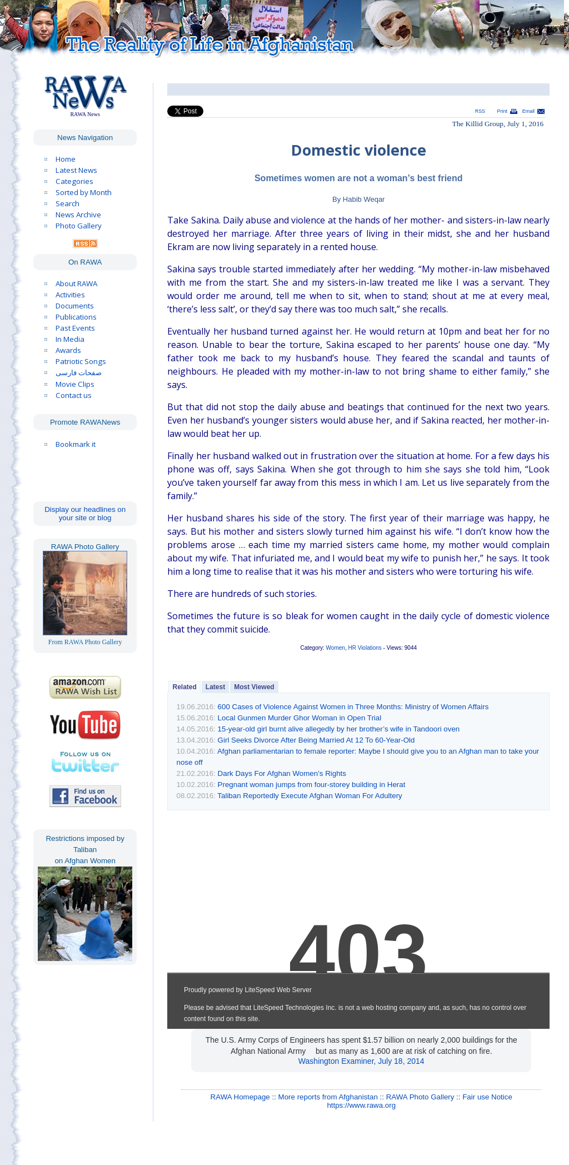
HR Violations (364, 648)
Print (502, 111)
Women (335, 648)
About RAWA (76, 283)
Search (67, 203)
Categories (74, 181)
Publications (76, 317)
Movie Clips (75, 384)
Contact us (74, 395)
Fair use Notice (487, 1097)
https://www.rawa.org (361, 1105)
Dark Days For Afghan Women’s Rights (282, 773)
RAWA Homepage (240, 1097)
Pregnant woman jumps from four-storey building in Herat (312, 784)
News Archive (78, 215)
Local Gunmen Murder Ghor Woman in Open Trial (300, 718)
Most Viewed (254, 687)
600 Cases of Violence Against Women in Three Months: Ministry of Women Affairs (353, 707)
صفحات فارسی (79, 373)
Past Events (75, 328)
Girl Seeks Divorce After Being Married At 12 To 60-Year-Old (316, 740)
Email (528, 111)
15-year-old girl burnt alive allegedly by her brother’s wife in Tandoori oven (339, 729)
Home (66, 159)
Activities (70, 295)
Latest (215, 687)
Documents (75, 306)
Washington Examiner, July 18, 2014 (361, 1061)
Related (184, 687)
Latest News (76, 170)
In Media (70, 339)
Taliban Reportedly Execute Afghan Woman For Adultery (309, 795)
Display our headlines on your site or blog (85, 513)
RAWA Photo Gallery (420, 1097)
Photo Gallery (79, 226)
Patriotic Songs (81, 361)
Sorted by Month (84, 192)
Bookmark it (76, 444)
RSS (480, 111)
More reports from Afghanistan (328, 1097)
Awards (68, 350)
